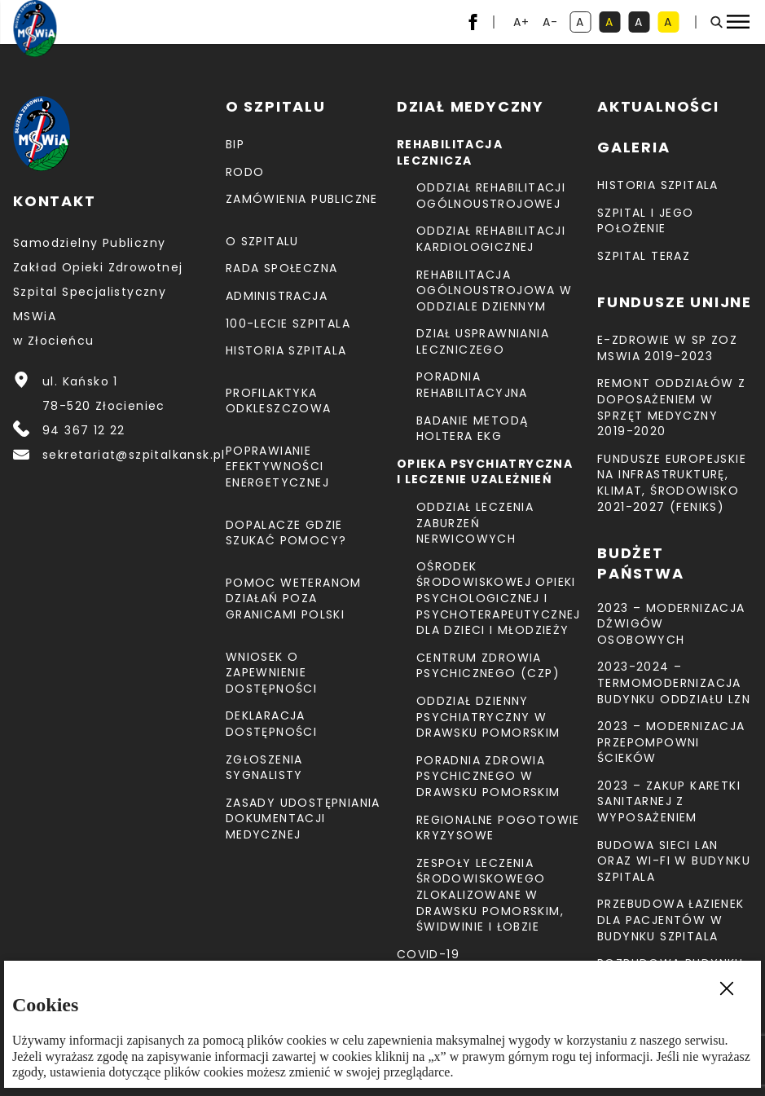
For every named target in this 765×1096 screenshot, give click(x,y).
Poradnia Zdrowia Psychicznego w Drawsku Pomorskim (488, 776)
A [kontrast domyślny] (583, 23)
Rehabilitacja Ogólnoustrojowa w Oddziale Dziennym (494, 290)
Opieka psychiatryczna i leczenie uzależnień (485, 472)
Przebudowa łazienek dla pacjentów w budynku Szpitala (671, 920)
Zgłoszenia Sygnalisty (264, 767)
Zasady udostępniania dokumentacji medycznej (303, 818)
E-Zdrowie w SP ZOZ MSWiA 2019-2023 (667, 348)
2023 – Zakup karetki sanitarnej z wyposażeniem (669, 801)
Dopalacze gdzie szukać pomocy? (286, 533)
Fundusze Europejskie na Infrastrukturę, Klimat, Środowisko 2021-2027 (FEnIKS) (671, 483)
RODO (245, 172)
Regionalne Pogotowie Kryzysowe (498, 828)
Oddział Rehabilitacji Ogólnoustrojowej (490, 195)
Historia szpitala (286, 350)
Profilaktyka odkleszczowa (279, 401)
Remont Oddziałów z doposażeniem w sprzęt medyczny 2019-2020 (671, 407)
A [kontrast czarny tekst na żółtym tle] (671, 23)
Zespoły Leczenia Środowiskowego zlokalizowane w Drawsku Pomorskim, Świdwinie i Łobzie (490, 895)
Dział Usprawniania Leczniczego (482, 341)
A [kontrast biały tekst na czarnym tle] (642, 23)
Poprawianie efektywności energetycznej (277, 466)
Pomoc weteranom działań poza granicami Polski (294, 598)
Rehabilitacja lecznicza (450, 152)
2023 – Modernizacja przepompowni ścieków (671, 742)
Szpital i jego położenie (645, 221)
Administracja (277, 296)
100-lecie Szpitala (288, 323)
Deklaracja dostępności (271, 723)
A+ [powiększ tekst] (522, 23)
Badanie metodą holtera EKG (472, 428)
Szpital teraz (643, 256)
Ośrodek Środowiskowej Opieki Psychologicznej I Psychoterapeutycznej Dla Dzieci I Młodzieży (498, 598)
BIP (235, 144)
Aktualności (658, 106)
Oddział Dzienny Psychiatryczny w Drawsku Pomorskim (488, 717)
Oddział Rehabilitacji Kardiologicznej (490, 238)
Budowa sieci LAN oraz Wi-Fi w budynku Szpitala (673, 861)
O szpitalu (262, 241)
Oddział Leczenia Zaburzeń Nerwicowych (475, 523)
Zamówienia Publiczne (302, 199)
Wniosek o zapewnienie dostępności (271, 673)
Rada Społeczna (282, 268)
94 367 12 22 (83, 430)
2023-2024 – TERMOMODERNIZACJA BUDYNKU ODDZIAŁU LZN (673, 682)
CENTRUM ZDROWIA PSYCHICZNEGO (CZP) (488, 665)
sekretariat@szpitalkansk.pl (134, 455)
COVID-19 (428, 954)
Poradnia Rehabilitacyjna (472, 384)
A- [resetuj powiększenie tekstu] (552, 23)
